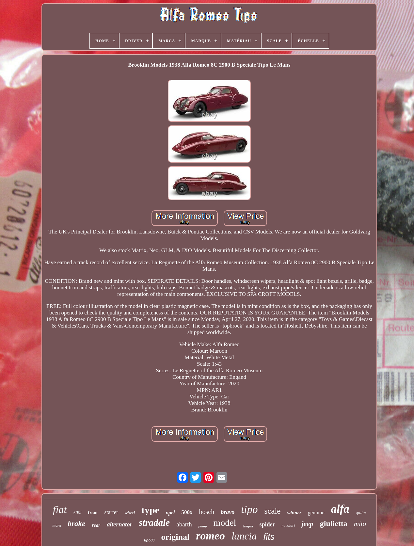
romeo (210, 536)
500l (77, 512)
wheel (130, 512)
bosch (206, 511)
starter (111, 512)
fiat (60, 509)
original (175, 537)
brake (77, 524)
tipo (249, 509)
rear (96, 525)
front (93, 512)
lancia (244, 536)
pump (203, 526)
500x (186, 512)
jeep (307, 524)
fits (269, 537)
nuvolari (288, 525)
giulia (361, 512)
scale (272, 510)
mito (360, 524)
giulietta (333, 523)
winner (294, 512)
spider (267, 524)
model (224, 523)
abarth (184, 524)
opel (170, 512)
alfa (340, 509)
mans (57, 525)
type (150, 510)
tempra (248, 526)
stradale (154, 522)
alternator (119, 524)
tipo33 (149, 540)
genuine (316, 512)
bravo (227, 512)
